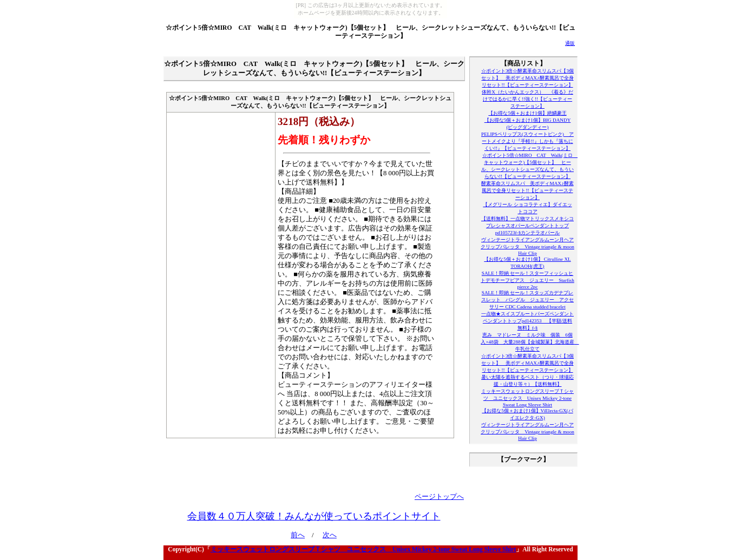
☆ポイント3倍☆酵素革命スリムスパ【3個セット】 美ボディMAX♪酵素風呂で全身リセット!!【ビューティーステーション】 (527, 78)
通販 (570, 43)
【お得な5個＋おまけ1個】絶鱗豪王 (527, 113)
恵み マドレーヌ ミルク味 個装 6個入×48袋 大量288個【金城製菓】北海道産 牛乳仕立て (530, 342)
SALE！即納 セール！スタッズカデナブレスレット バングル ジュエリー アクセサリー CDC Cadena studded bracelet (527, 299)
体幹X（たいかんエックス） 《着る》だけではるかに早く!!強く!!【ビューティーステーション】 (527, 99)
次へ (330, 535)
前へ (298, 535)
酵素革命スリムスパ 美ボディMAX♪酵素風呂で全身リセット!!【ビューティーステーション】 (527, 190)
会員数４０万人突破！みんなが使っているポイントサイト (314, 516)
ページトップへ (439, 496)
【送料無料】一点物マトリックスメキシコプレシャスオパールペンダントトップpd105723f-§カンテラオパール (527, 225)
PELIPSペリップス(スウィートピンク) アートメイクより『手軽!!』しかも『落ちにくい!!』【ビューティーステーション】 (527, 141)
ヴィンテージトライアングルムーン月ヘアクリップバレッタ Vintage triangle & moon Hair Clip (527, 246)
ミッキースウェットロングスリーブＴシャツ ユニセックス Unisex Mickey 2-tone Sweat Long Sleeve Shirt (527, 397)
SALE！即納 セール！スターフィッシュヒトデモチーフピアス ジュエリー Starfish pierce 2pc (527, 280)
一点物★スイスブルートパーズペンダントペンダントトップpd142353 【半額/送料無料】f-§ (527, 321)
